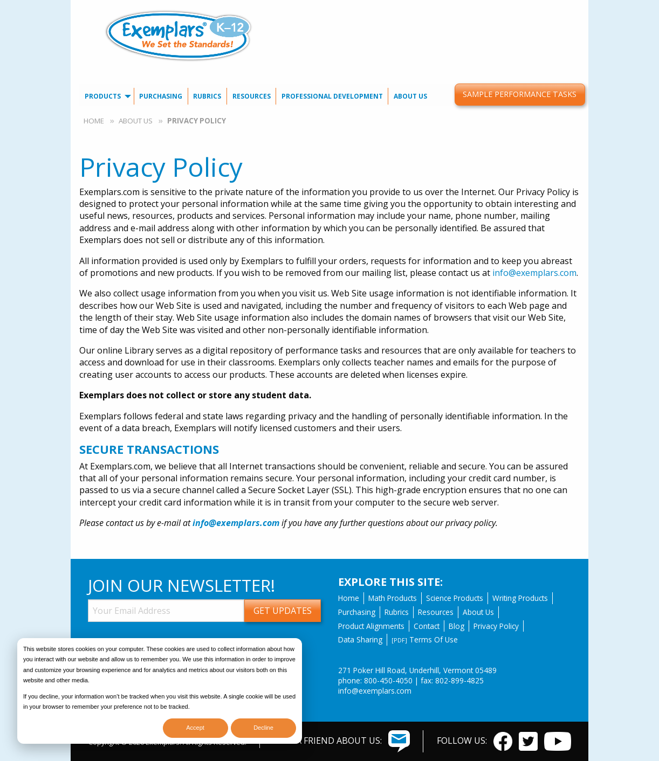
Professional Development (332, 96)
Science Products (454, 598)
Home (94, 121)
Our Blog (490, 8)
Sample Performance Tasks (519, 94)
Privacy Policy (496, 626)
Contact (427, 626)
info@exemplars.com (534, 273)
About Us (410, 96)
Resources (251, 96)
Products (103, 96)
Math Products (392, 598)
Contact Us (443, 8)
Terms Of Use (425, 639)
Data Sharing (360, 639)
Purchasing (160, 96)
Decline (263, 727)
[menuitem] (442, 8)
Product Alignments (371, 626)
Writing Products (520, 598)
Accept (195, 727)
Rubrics (207, 96)
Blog (456, 626)
